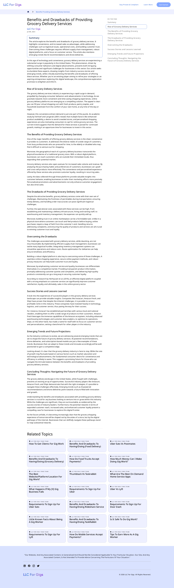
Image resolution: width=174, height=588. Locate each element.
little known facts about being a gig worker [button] (45, 520)
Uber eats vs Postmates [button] (122, 443)
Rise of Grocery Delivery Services (122, 26)
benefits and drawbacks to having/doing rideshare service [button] (86, 505)
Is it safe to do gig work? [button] (123, 519)
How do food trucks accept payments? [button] (84, 460)
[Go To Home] (28, 12)
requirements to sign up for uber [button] (85, 490)
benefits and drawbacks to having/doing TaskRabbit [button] (84, 520)
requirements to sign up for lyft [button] (44, 535)
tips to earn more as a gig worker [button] (124, 535)
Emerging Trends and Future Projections (126, 54)
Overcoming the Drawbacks (120, 45)
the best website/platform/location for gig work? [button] (45, 477)
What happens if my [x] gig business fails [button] (43, 490)
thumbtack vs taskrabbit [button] (82, 474)
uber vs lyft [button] (116, 489)
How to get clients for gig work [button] (46, 443)
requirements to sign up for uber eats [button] (44, 505)
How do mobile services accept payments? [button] (86, 535)
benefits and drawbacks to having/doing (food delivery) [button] (85, 445)
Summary (112, 22)
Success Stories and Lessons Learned (124, 49)
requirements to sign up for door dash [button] (125, 505)
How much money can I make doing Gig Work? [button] (126, 460)
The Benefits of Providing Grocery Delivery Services (123, 32)
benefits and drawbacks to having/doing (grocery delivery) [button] (46, 460)
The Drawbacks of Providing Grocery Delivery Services (124, 39)
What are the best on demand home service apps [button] (126, 475)
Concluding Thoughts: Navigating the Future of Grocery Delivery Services (124, 59)
